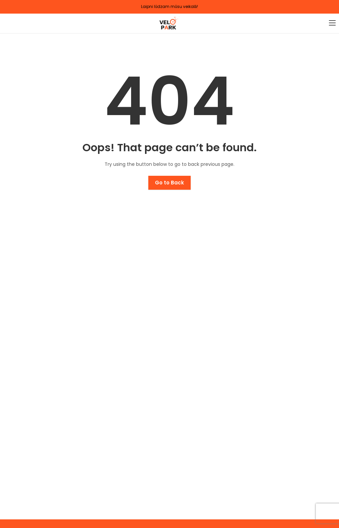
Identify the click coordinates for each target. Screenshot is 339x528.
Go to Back (169, 182)
